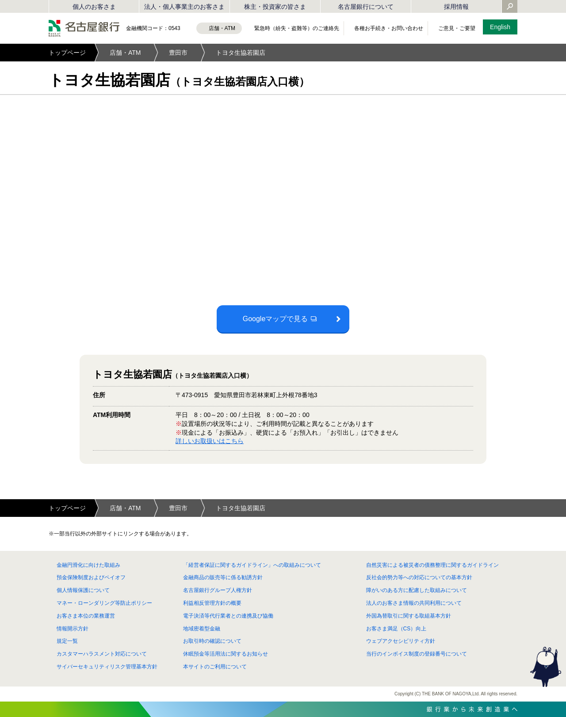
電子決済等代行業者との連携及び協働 (228, 616)
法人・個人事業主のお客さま (184, 6)
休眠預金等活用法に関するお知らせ (225, 654)
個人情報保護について (83, 590)
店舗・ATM (125, 52)
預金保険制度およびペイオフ (91, 577)
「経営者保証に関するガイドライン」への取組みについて (252, 565)
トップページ (67, 52)
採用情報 (456, 6)
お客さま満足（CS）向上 (396, 629)
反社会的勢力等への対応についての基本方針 (419, 577)
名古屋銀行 (84, 28)
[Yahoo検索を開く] (510, 7)
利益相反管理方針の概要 (212, 603)
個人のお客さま (94, 6)
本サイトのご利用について (215, 667)
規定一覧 (67, 641)
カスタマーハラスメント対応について (102, 654)
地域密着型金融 (201, 629)
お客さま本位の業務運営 (86, 616)
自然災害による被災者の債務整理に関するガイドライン (432, 565)
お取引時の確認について (212, 641)
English (500, 26)
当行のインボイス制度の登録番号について (416, 654)
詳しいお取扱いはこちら (210, 440)
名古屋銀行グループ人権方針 (217, 590)
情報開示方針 (72, 629)
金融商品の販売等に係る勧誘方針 (223, 577)
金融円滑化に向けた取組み (88, 565)
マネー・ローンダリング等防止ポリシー (104, 603)
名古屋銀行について (366, 6)
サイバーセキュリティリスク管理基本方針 (107, 667)
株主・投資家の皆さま (275, 6)
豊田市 (178, 52)
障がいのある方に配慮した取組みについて (416, 590)
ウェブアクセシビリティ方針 (400, 641)
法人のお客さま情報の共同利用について (414, 603)
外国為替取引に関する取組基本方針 (408, 616)
